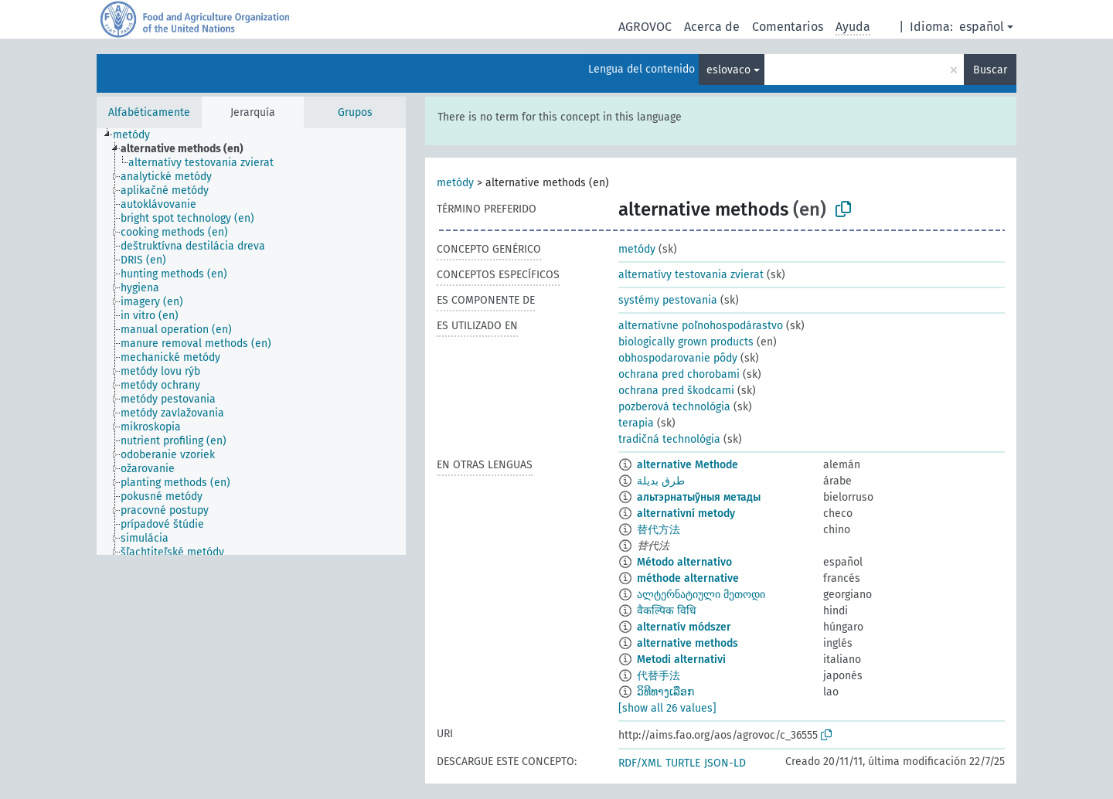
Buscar (990, 69)
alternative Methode (687, 464)
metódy (455, 182)
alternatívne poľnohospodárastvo (700, 325)
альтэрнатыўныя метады (699, 497)
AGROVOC (645, 26)
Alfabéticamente (149, 112)
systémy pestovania (667, 300)
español (981, 26)
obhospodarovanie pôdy (677, 358)
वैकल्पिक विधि (666, 610)
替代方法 (658, 529)
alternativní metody (686, 513)
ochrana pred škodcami (676, 390)
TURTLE (682, 763)
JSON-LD (725, 763)
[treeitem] (138, 135)
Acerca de (712, 26)
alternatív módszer (684, 627)
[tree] (251, 341)
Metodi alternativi (681, 659)
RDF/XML (640, 763)
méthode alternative (688, 578)
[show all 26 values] (667, 708)
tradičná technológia (669, 439)
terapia (636, 423)
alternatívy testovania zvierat (691, 274)
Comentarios (787, 26)
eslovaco (728, 69)
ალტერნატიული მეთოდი (701, 594)
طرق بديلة (661, 481)
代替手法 (658, 675)
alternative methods (687, 643)
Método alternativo (684, 562)
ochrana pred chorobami (679, 374)
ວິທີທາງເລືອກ (665, 692)
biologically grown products (686, 341)
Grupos (355, 112)
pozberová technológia (674, 406)
